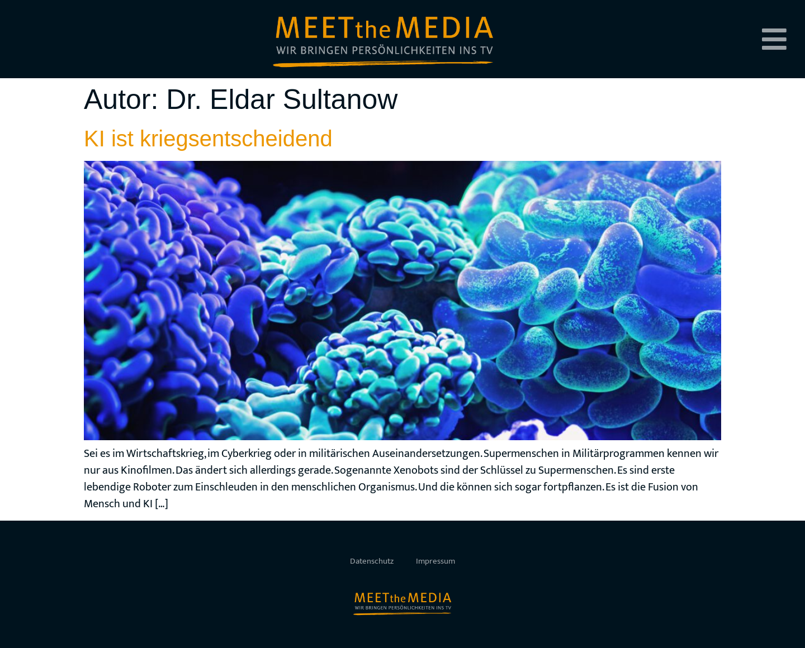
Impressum (435, 561)
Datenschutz (372, 561)
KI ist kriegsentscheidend (208, 138)
